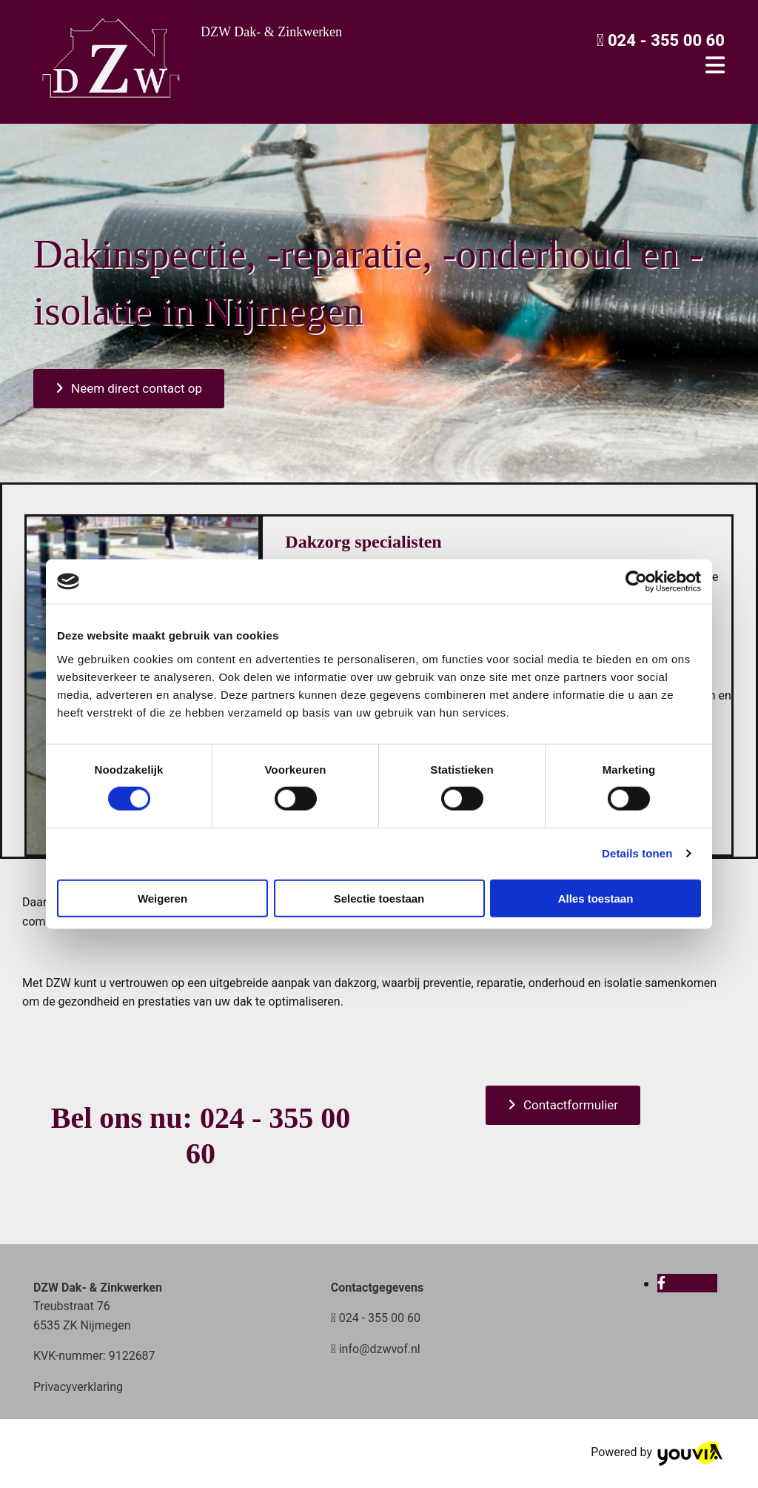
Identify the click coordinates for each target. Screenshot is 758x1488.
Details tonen (637, 853)
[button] (128, 388)
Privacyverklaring (78, 1387)
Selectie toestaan (379, 897)
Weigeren (162, 897)
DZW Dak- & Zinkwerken (271, 31)
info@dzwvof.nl (379, 1349)
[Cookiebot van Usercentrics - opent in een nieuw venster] (636, 582)
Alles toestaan (596, 897)
